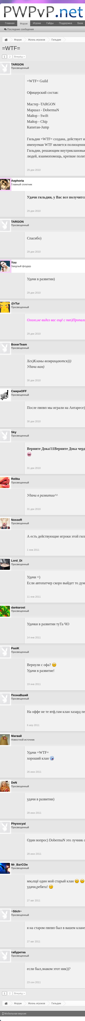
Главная (10, 23)
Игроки (37, 23)
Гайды (49, 23)
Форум (23, 23)
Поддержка (65, 23)
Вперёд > (19, 56)
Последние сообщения (19, 29)
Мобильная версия (14, 1013)
